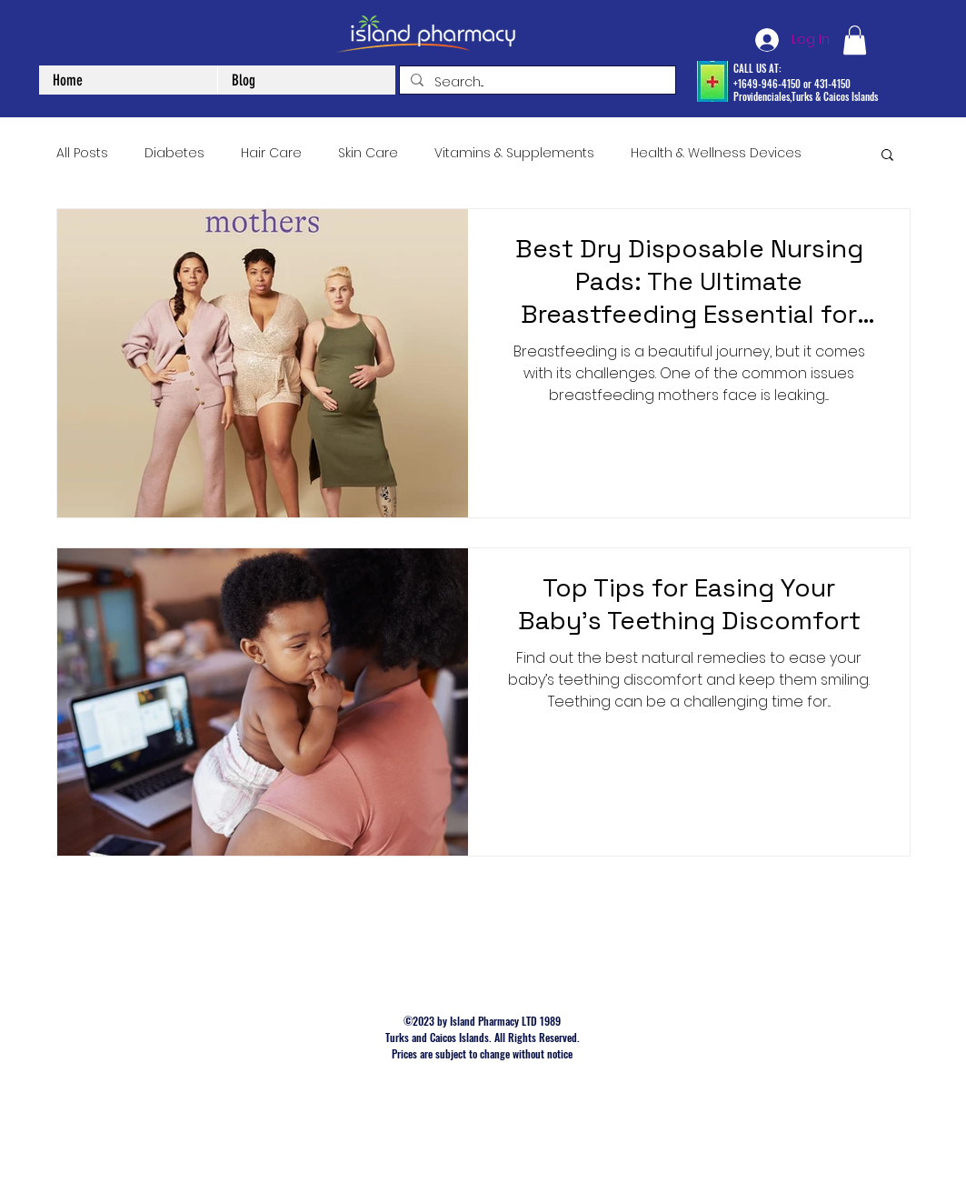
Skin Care (368, 153)
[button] (854, 40)
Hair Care (271, 153)
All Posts (82, 153)
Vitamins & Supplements (514, 153)
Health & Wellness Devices (716, 153)
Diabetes (174, 153)
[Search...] (535, 82)
